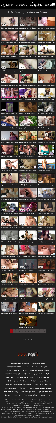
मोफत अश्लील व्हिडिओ (21, 395)
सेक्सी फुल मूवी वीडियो (13, 363)
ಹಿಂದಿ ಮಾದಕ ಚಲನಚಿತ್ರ (19, 388)
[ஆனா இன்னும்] (53, 4)
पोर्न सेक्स (33, 392)
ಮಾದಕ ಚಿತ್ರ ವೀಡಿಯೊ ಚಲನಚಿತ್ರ (40, 366)
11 (41, 331)
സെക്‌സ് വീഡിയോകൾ (31, 363)
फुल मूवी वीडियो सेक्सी (18, 392)
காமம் (25, 366)
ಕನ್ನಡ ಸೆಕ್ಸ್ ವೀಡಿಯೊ (10, 384)
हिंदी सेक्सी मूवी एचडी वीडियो (16, 377)
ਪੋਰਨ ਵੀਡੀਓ (23, 384)
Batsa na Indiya (12, 366)
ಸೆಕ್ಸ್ (41, 395)
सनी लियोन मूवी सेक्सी (37, 388)
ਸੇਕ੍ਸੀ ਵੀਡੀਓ (8, 374)
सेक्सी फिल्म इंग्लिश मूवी (12, 370)
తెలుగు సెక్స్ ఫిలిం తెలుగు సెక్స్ (19, 359)
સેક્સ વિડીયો (45, 377)
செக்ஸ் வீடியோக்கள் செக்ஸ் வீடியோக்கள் (17, 381)
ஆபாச (34, 395)
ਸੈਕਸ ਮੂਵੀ (42, 392)
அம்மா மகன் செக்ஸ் (39, 359)
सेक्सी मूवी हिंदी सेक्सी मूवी (44, 381)
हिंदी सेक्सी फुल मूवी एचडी (24, 374)
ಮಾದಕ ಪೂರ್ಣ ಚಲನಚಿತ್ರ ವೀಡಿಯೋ (41, 384)
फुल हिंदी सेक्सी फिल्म (44, 374)
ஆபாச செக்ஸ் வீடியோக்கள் (12, 417)
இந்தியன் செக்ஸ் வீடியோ (43, 370)
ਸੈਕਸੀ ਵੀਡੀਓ (33, 377)
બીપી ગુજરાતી (46, 363)
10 (38, 331)
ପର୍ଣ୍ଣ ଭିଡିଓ (27, 370)
